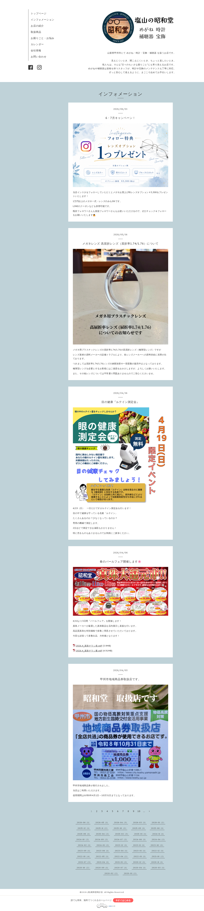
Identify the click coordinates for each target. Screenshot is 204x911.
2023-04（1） (121, 850)
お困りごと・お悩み (42, 38)
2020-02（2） (112, 873)
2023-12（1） (121, 845)
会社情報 (36, 50)
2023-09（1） (84, 850)
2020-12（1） (139, 862)
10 (138, 811)
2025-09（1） (139, 828)
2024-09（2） (102, 839)
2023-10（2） (157, 845)
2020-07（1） (121, 867)
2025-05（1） (84, 834)
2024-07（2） (121, 839)
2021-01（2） (121, 862)
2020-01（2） (131, 873)
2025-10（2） (120, 828)
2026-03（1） (140, 822)
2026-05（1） (102, 822)
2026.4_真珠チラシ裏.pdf (89, 650)
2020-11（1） (157, 862)
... (144, 811)
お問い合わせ (38, 56)
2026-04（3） (121, 822)
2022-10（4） (84, 856)
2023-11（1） (139, 845)
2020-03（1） (158, 867)
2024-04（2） (159, 839)
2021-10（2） (158, 856)
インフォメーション (42, 19)
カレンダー (37, 44)
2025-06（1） (157, 828)
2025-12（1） (84, 828)
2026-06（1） (83, 822)
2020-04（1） (140, 867)
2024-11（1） (158, 834)
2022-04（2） (122, 856)
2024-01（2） (103, 845)
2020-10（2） (83, 867)
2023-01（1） (140, 850)
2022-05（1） (102, 856)
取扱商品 (36, 31)
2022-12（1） (158, 850)
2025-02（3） (122, 834)
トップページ (38, 13)
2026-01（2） (158, 822)
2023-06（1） (103, 850)
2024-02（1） (84, 845)
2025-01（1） (140, 834)
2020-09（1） (102, 867)
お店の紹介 (37, 25)
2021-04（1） (103, 862)
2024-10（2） (83, 839)
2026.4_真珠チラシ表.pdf (89, 645)
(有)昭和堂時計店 (95, 892)
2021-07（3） (85, 862)
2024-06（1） (140, 839)
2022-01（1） (140, 856)
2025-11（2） (102, 828)
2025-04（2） (103, 834)
